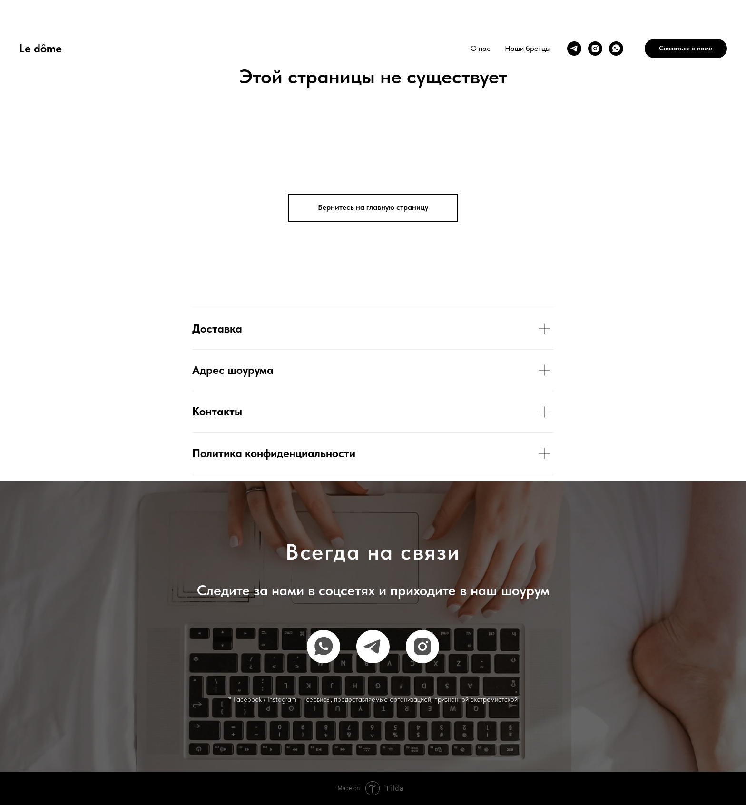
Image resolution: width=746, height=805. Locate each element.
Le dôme (40, 48)
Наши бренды (527, 48)
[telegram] (574, 48)
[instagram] (595, 48)
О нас (481, 48)
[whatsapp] (616, 48)
